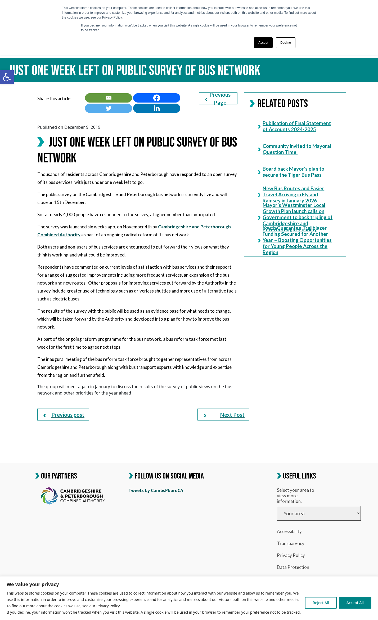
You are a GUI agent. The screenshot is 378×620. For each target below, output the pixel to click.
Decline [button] (285, 43)
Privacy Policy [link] (291, 555)
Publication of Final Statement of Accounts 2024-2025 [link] (294, 126)
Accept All (355, 602)
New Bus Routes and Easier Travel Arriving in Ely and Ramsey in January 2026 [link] (291, 194)
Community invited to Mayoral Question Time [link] (294, 149)
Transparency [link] (290, 543)
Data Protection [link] (293, 567)
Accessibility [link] (289, 531)
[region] (189, 598)
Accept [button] (263, 43)
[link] (7, 77)
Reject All (321, 602)
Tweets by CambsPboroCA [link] (156, 490)
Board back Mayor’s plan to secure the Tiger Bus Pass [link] (291, 172)
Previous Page (218, 98)
